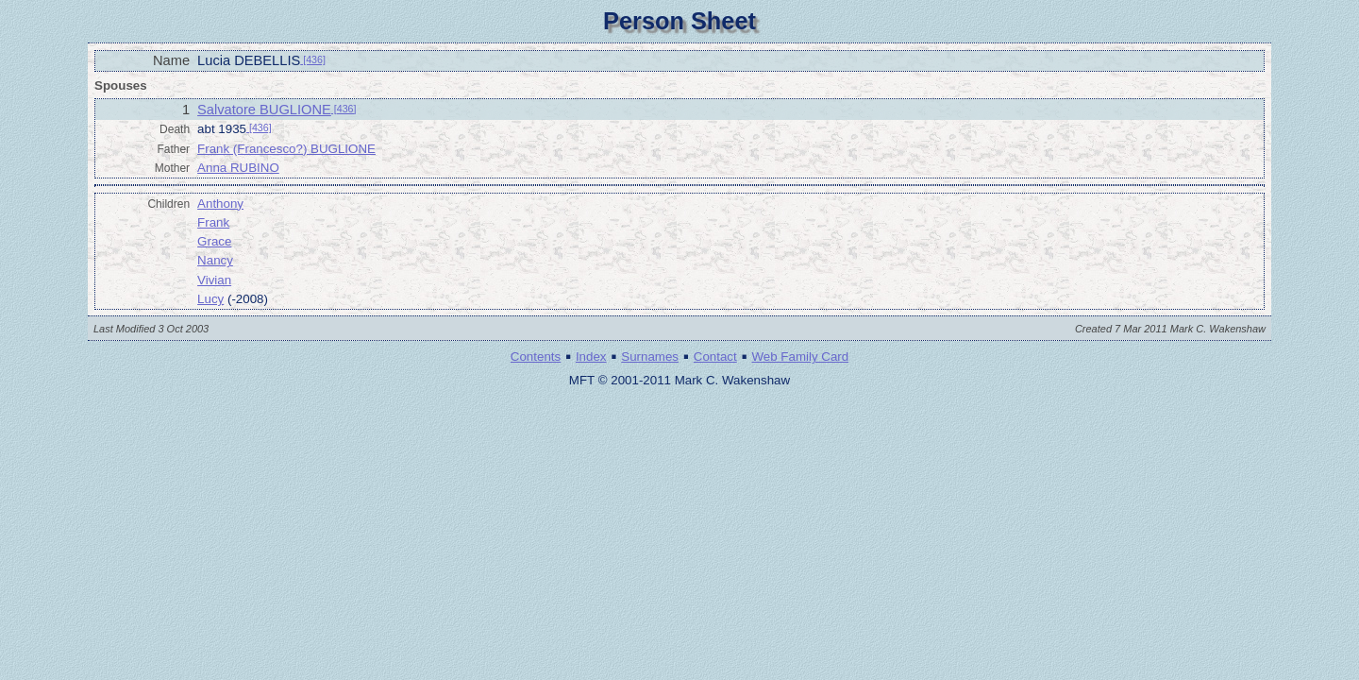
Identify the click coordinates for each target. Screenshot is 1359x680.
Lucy (210, 299)
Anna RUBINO (238, 168)
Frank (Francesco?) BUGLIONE (286, 149)
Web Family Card (799, 356)
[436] (313, 59)
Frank (213, 222)
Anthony (220, 203)
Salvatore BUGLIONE (264, 109)
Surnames (650, 356)
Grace (214, 241)
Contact (715, 356)
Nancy (215, 260)
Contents (536, 356)
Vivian (214, 280)
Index (591, 356)
